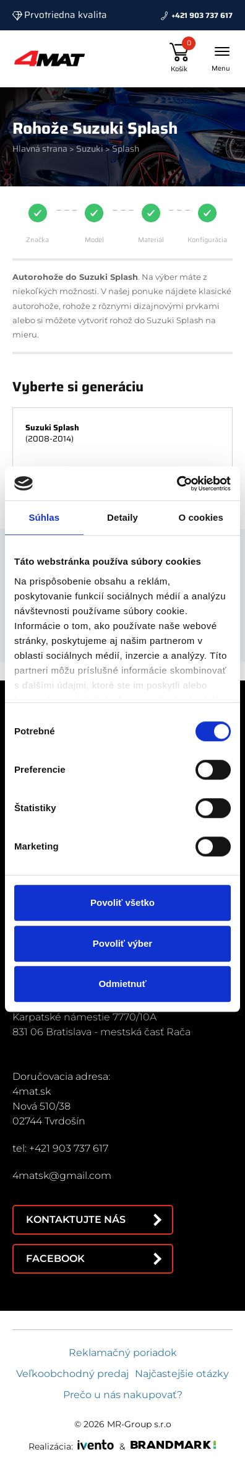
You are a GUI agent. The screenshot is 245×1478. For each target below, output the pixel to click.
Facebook (55, 1258)
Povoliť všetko (122, 902)
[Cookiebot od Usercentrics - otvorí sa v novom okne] (177, 484)
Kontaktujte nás (76, 1219)
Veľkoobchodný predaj (72, 1374)
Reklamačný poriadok (123, 1352)
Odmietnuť (122, 983)
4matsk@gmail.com (61, 1175)
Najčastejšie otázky (182, 1374)
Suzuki (89, 148)
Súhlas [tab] (43, 517)
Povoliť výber (122, 943)
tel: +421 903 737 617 (60, 1148)
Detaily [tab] (122, 517)
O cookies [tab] (200, 517)
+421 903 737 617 (202, 15)
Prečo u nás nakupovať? (123, 1395)
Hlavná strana (39, 148)
